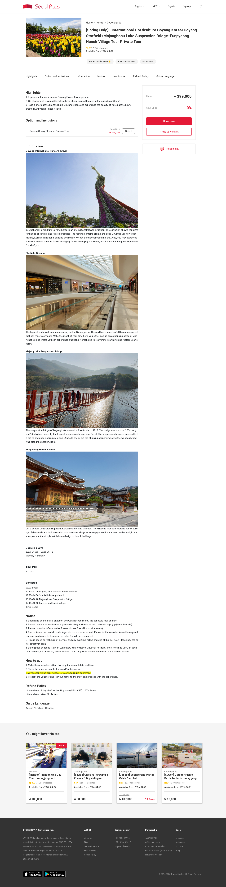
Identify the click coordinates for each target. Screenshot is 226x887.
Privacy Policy (90, 851)
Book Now (169, 121)
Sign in (171, 6)
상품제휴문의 (151, 838)
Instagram (180, 842)
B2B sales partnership (155, 846)
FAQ (86, 842)
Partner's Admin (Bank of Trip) (158, 851)
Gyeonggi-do (114, 22)
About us (88, 838)
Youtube (179, 846)
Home (89, 22)
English (138, 6)
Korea (100, 22)
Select (128, 131)
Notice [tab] (101, 76)
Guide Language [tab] (165, 76)
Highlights (31, 76)
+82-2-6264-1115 (122, 838)
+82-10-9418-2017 (123, 842)
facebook (180, 838)
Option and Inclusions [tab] (57, 76)
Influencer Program (153, 855)
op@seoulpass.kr (122, 846)
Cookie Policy (90, 855)
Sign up (187, 6)
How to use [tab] (118, 76)
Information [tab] (83, 76)
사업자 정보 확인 (64, 846)
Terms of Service (91, 846)
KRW (155, 6)
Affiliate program (152, 842)
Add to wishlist (170, 131)
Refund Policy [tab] (141, 76)
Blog (178, 851)
